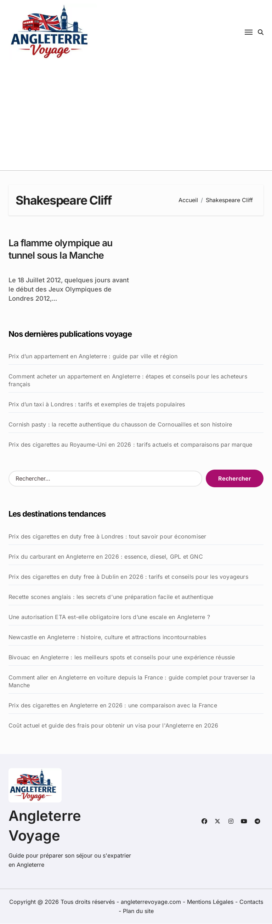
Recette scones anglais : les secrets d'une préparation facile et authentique (110, 597)
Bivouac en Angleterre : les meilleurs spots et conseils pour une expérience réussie (121, 657)
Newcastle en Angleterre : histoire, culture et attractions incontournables (107, 637)
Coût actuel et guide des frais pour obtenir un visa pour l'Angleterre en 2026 (113, 725)
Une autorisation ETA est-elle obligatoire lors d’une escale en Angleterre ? (109, 617)
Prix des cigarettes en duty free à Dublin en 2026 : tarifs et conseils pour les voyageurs (128, 577)
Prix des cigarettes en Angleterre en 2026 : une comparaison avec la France (112, 705)
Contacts (251, 902)
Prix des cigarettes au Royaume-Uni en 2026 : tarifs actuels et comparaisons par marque (130, 444)
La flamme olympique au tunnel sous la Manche (61, 249)
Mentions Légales (211, 902)
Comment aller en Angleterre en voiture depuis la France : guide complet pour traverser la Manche (131, 681)
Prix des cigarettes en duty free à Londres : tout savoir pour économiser (107, 536)
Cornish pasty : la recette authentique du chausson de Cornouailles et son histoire (120, 424)
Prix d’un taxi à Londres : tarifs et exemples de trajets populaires (96, 404)
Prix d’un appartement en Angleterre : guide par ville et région (93, 356)
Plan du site (138, 911)
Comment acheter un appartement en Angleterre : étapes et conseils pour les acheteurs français (127, 380)
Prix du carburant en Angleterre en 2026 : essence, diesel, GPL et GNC (105, 556)
